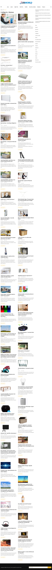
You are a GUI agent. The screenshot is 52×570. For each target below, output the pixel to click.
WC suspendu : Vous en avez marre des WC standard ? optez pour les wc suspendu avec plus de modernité (8, 452)
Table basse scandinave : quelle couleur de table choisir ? (7, 276)
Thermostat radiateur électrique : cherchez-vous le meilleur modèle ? (25, 121)
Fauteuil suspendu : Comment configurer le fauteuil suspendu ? (25, 102)
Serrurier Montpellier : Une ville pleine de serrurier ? (7, 218)
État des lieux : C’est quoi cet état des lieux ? (8, 142)
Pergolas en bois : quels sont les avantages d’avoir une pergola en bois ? (26, 446)
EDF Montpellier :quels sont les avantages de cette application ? (7, 490)
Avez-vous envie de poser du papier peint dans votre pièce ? (8, 238)
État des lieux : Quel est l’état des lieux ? (25, 181)
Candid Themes (19, 567)
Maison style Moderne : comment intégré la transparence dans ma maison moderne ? (25, 61)
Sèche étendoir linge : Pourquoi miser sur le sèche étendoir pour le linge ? (26, 200)
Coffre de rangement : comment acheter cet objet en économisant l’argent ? (25, 426)
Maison (36, 53)
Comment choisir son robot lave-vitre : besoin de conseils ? (9, 510)
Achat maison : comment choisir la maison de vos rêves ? (8, 295)
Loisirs (11, 6)
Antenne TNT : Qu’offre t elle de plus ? (9, 433)
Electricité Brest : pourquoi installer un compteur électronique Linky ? (25, 387)
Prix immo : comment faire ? (7, 65)
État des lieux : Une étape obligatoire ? (8, 123)
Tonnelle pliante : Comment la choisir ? (26, 369)
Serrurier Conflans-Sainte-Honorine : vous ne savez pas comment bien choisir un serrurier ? (25, 314)
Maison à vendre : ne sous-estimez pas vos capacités (26, 552)
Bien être (21, 6)
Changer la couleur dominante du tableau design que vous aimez (25, 540)
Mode (36, 55)
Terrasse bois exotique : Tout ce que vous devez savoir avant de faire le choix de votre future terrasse (8, 549)
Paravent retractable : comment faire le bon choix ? (8, 104)
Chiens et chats (37, 35)
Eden (1, 28)
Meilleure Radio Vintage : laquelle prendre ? (25, 466)
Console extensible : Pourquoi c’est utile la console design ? (8, 394)
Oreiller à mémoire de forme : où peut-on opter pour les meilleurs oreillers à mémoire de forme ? (25, 82)
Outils (36, 57)
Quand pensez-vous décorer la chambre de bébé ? (24, 139)
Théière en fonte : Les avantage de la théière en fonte (8, 529)
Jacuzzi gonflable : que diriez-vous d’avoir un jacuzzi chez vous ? (8, 161)
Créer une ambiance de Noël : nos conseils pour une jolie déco (25, 522)
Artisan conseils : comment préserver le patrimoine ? (26, 294)
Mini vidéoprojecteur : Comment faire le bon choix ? (26, 333)
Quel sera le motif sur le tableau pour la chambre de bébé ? (26, 22)
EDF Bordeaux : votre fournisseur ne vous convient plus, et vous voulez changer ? (8, 335)
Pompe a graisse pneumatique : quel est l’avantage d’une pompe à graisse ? (26, 161)
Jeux (8, 6)
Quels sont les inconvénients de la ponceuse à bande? (8, 375)
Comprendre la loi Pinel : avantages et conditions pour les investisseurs (9, 26)
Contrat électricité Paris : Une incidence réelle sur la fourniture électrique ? (7, 315)
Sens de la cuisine (32, 6)
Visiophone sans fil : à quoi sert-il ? (25, 275)
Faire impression (37, 41)
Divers (36, 37)
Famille (26, 6)
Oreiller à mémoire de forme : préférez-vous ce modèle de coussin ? (8, 84)
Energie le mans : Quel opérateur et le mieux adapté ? (8, 471)
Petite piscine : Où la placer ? (24, 351)
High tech (16, 6)
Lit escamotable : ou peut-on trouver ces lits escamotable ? (25, 256)
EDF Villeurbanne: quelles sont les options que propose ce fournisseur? (25, 485)
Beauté (36, 27)
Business (38, 6)
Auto (36, 25)
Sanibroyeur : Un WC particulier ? (8, 199)
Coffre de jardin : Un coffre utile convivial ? (24, 238)
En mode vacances (38, 39)
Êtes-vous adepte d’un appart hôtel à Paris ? (26, 218)
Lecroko (19, 24)
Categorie (36, 33)
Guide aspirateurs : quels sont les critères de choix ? (7, 256)
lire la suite (3, 35)
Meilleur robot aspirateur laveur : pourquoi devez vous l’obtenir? (8, 414)
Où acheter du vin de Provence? (24, 503)
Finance (43, 6)
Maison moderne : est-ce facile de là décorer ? (8, 46)
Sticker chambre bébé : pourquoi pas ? (25, 42)
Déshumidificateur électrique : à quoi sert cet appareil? (26, 407)
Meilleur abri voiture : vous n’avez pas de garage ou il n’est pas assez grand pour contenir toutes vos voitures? (8, 356)
